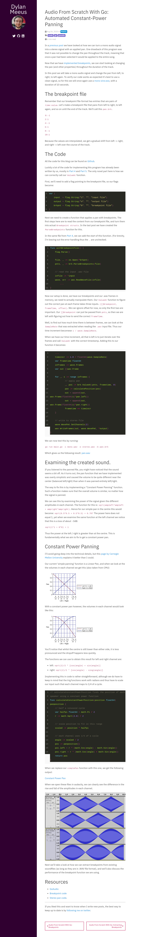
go (56, 35)
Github (90, 162)
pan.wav (86, 454)
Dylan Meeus (18, 9)
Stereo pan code (58, 899)
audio (50, 35)
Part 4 (72, 172)
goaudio (61, 35)
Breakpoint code (58, 895)
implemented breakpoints (77, 63)
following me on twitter (78, 912)
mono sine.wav (102, 80)
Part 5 (83, 172)
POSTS (63, 31)
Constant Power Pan (55, 780)
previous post (56, 45)
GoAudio (54, 890)
